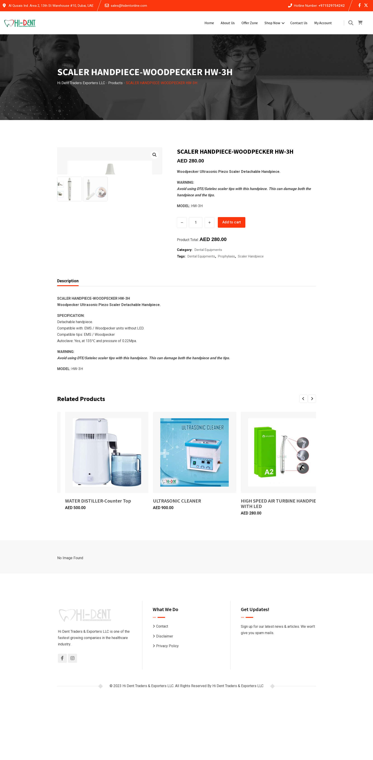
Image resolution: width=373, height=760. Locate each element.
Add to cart (232, 222)
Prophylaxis (226, 255)
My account (323, 23)
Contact (162, 645)
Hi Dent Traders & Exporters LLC (237, 704)
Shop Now (272, 23)
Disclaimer (164, 655)
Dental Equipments (208, 249)
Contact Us (298, 23)
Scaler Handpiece (251, 255)
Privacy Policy (167, 665)
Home (209, 23)
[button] (154, 155)
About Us (228, 23)
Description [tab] (68, 305)
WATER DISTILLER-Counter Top (98, 525)
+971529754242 (331, 6)
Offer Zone (250, 23)
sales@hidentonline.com (129, 6)
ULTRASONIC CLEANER (221, 525)
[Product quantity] (195, 222)
